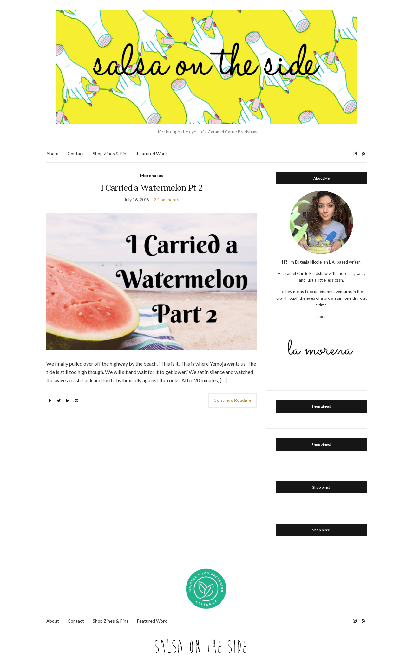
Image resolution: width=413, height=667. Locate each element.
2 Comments (166, 199)
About (52, 153)
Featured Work (152, 153)
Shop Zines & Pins (110, 153)
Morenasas (151, 175)
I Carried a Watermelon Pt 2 (151, 188)
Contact (76, 153)
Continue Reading (232, 400)
